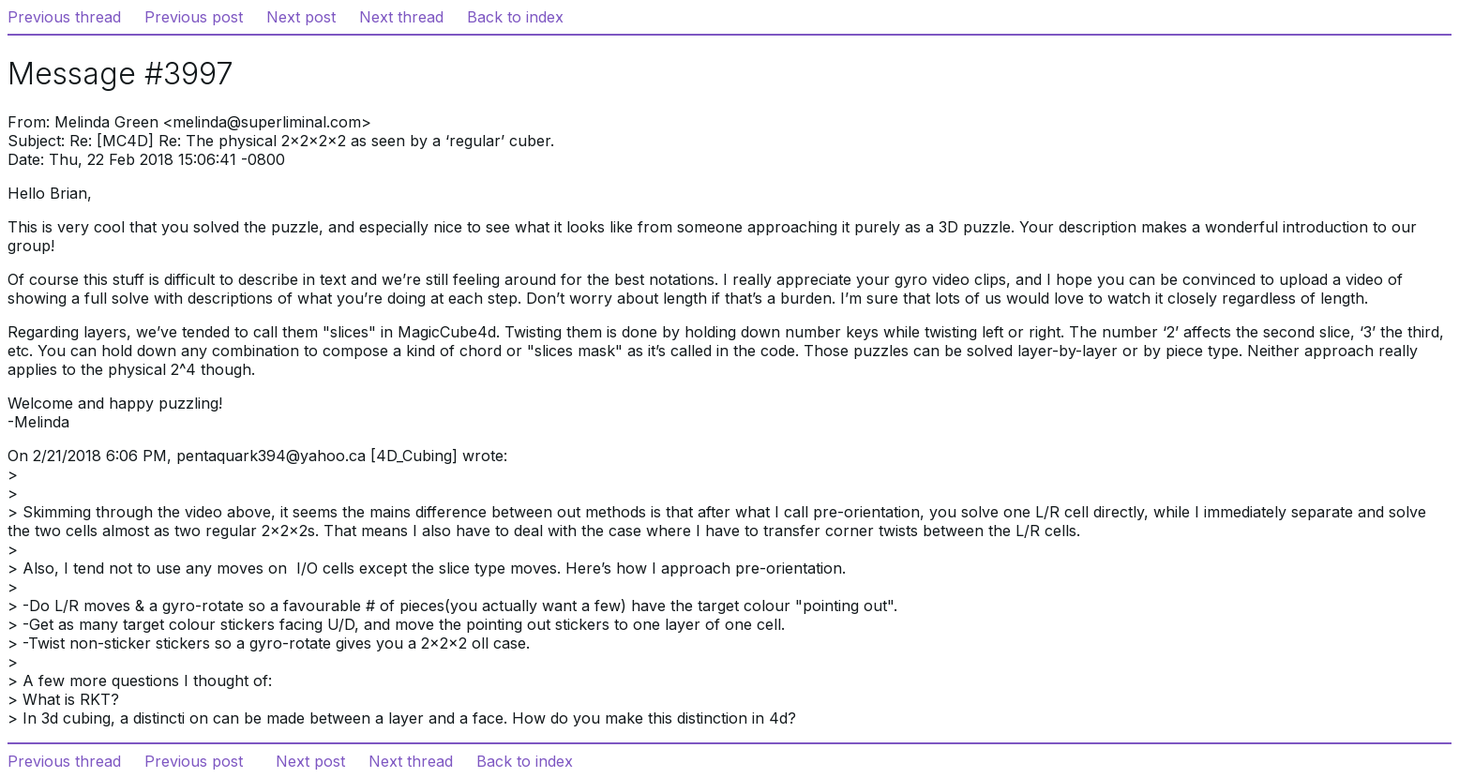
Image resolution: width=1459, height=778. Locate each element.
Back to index (515, 16)
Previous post (193, 16)
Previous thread (64, 16)
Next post (301, 16)
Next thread (401, 16)
